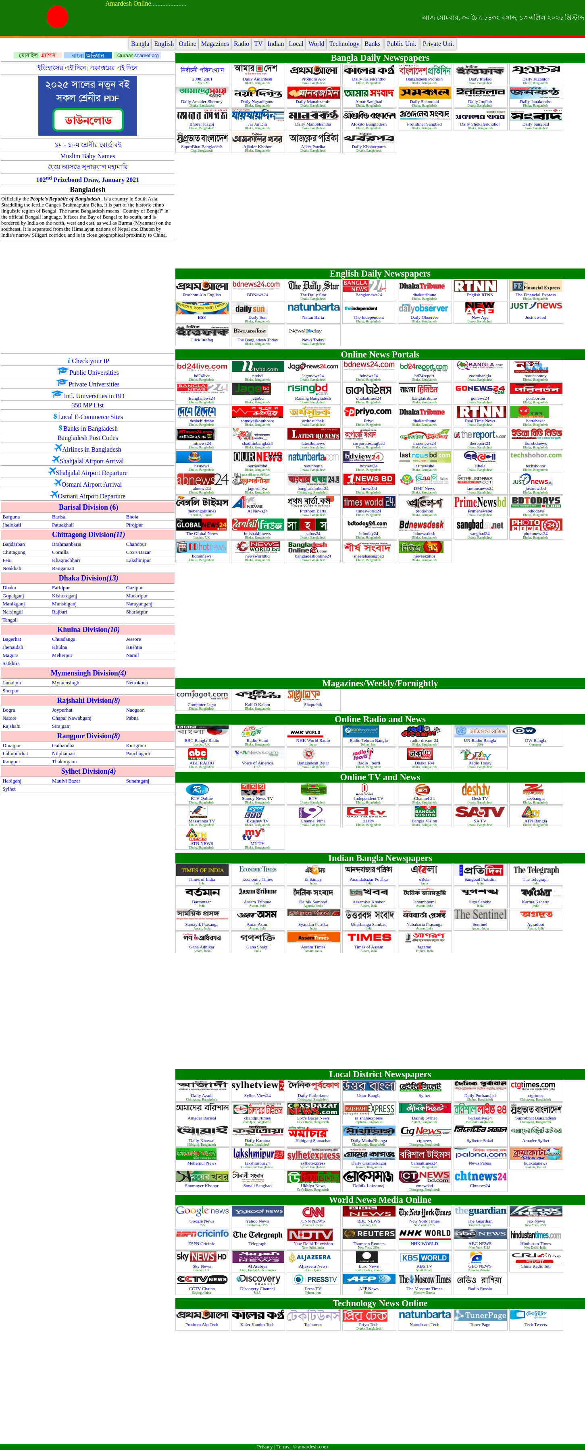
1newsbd (369, 488)
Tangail (10, 620)
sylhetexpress (313, 1163)
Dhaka (9, 588)
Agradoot (536, 924)
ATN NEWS (202, 843)
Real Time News (480, 420)
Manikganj (13, 604)
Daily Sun (258, 317)
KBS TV (424, 1266)
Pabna (132, 718)
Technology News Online (380, 1303)
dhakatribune (424, 294)
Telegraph (257, 1243)
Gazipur (134, 588)
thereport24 (480, 443)
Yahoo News (258, 1221)
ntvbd (258, 375)
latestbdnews (314, 443)
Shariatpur (137, 612)
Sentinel (480, 924)
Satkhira (11, 663)
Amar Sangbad (369, 101)
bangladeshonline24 (313, 556)
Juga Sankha (480, 901)
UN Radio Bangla (481, 740)
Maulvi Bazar (66, 781)
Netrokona (137, 683)
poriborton (536, 398)
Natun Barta (313, 317)
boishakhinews (258, 533)
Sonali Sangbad (258, 1185)
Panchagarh (138, 753)
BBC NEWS (369, 1221)
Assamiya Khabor (369, 901)
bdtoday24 (369, 533)
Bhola (132, 517)
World (316, 43)
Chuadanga (63, 639)
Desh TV (480, 798)
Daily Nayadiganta (258, 101)
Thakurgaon (64, 761)
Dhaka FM (425, 762)
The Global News (202, 533)
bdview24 (369, 465)
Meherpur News (202, 1163)
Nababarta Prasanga (424, 924)
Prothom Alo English (202, 294)
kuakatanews (536, 1163)
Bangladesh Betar (313, 762)
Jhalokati (11, 525)
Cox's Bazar (138, 552)
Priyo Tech (369, 1324)
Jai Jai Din (258, 124)
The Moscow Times (424, 1288)
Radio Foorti (369, 762)
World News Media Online (380, 1200)
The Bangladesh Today (258, 339)
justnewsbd (536, 488)
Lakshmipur (138, 560)
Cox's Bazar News (314, 1117)
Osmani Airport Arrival (92, 484)
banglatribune (425, 398)
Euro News (369, 1266)
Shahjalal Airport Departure (92, 472)
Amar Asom (257, 924)
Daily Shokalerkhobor (480, 124)
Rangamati (63, 568)
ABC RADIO (202, 762)
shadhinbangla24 (258, 443)
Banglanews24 (369, 294)
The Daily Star (314, 294)
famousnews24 (480, 488)
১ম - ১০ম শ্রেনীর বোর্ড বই (87, 144)
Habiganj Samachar (314, 1140)
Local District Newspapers (380, 1074)
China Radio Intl (536, 1266)
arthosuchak (313, 420)
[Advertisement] (88, 296)
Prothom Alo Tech (202, 1324)
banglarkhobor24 (313, 488)
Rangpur (11, 761)
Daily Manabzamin (314, 101)
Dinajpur (11, 745)
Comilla (60, 552)
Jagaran (425, 946)
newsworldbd (258, 556)
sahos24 (314, 533)
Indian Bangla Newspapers (380, 858)
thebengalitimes (202, 510)
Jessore (133, 639)
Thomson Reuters (369, 1243)
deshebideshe (202, 420)
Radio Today (480, 762)
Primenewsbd (480, 510)
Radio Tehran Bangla (369, 740)
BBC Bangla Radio (202, 740)
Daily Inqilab (480, 101)
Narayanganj (139, 604)
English (164, 43)
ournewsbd (258, 465)
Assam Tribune (258, 901)
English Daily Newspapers (380, 274)
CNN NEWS (314, 1221)
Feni (7, 560)
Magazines (215, 43)
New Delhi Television (314, 1243)
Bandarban (13, 544)
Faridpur (61, 588)
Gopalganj (13, 596)
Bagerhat (11, 639)
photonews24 (536, 533)
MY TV (258, 843)
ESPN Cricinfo (202, 1243)
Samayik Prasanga (202, 924)
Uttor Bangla (369, 1095)
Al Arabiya (258, 1266)
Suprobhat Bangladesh (536, 1117)
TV (258, 43)
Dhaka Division (89, 578)
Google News (202, 1221)
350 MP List (88, 405)
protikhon (425, 510)
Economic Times (258, 879)
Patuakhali (63, 525)
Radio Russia (480, 1288)
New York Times (425, 1221)
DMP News (425, 488)
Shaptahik (313, 704)
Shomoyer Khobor (202, 1185)
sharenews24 (425, 443)
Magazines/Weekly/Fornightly (380, 683)
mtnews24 (202, 443)
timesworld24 (369, 510)
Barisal (59, 517)
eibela (481, 465)
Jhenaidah (12, 647)
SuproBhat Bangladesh (202, 146)
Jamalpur (11, 683)
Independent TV (369, 798)
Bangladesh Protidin (425, 78)
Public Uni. (401, 43)
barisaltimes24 (425, 1163)
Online (187, 43)
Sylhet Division (88, 771)
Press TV (314, 1288)
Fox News (536, 1221)
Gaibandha (63, 745)
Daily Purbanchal (480, 1095)
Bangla (140, 43)
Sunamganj (138, 781)
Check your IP (90, 360)
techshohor (536, 465)
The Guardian (481, 1221)
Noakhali (11, 568)
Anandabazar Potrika (369, 879)
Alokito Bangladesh (369, 124)
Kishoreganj (64, 596)
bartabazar (536, 420)
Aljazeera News (314, 1266)
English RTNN (480, 294)
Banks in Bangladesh (90, 428)
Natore (9, 718)
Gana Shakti (258, 946)
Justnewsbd (536, 317)
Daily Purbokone (314, 1095)
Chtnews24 (480, 1185)
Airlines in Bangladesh (91, 449)
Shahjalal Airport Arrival (92, 461)
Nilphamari (63, 753)
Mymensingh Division (89, 673)
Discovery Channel (258, 1288)
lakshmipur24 (258, 1163)
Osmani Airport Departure (92, 496)
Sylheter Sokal (480, 1140)
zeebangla (536, 798)
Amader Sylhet (536, 1140)
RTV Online (202, 798)
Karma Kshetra (536, 901)
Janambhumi (425, 901)
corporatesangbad (369, 443)
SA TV (480, 820)
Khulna (59, 647)
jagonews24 (313, 375)
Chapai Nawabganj (72, 718)
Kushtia (134, 647)
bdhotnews (202, 556)
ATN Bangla (536, 820)
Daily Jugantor (536, 78)
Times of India (202, 879)
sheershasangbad (369, 556)
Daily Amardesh (258, 78)
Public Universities (94, 372)
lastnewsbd (425, 465)
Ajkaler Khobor (258, 146)
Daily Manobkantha (313, 124)
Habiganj (11, 781)
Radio (241, 43)
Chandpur (136, 544)
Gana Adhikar (202, 946)
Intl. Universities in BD (94, 395)
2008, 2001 (202, 78)
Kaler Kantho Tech (258, 1324)
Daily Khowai (202, 1140)
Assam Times (313, 946)
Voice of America (258, 762)
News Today (314, 339)
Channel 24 (425, 798)
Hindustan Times (536, 1243)
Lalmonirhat (15, 753)
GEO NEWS (480, 1266)
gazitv (369, 820)
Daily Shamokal (425, 101)
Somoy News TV (258, 798)
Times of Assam (369, 946)
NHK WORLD (425, 1243)
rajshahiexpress (369, 1117)
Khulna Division (88, 630)
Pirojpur (134, 525)
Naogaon (135, 710)
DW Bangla (536, 740)
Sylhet (9, 789)
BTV (314, 798)
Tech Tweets (536, 1324)
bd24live (202, 375)
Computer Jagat (202, 704)
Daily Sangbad (536, 124)
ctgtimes (536, 1095)
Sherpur (10, 691)
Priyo (369, 420)
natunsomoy (536, 375)
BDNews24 (258, 294)
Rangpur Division (88, 736)
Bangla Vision (425, 820)
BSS (202, 317)
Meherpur (62, 655)
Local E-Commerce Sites (90, 416)
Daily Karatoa (258, 1140)
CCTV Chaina (202, 1288)
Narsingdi (12, 612)
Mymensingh (65, 683)
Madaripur (137, 596)
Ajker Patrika (314, 146)
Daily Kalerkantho (369, 78)
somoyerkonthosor (258, 420)
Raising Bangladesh (313, 398)
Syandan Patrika (313, 924)
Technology (344, 43)
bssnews (202, 465)
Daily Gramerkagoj (369, 1163)
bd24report (424, 375)
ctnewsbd (425, 1185)
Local (296, 43)
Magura (10, 655)
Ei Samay (313, 879)
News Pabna (480, 1163)
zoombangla (480, 375)
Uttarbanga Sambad (369, 924)
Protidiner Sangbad (425, 124)
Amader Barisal (202, 1117)
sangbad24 (480, 533)
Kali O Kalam (258, 704)
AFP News (369, 1288)
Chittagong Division (88, 535)
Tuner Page (480, 1324)
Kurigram (136, 745)
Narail (132, 655)
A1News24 (258, 510)
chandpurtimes (258, 1117)
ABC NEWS (480, 1243)
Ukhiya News (314, 1185)
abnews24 (202, 488)
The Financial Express (536, 294)
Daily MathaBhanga (369, 1140)
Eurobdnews (536, 443)
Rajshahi (11, 726)
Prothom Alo (314, 78)
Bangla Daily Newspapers (380, 58)
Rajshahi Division (88, 700)
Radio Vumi (258, 740)
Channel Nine (314, 820)
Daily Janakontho (536, 101)
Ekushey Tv (258, 820)
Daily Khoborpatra (369, 146)
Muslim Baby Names (87, 156)
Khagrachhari (66, 560)
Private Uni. (438, 43)
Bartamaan (202, 901)
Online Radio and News (380, 719)
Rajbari (59, 612)
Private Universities (94, 384)
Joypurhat (62, 710)
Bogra (8, 710)
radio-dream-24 (424, 740)
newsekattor (425, 556)
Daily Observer (424, 317)
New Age (481, 317)
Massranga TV (203, 820)
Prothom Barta (313, 510)
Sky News (202, 1266)
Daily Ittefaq (480, 78)
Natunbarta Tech (425, 1324)
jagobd (257, 398)
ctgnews (425, 1140)
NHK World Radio (313, 740)
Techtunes (313, 1324)
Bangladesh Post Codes (87, 437)
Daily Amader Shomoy (202, 101)
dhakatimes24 (369, 398)
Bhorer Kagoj (202, 124)
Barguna (11, 517)
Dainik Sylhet (425, 1117)
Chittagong (13, 552)
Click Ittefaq (202, 339)
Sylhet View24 (258, 1095)
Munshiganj (64, 604)
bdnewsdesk (424, 533)
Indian (276, 43)
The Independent (369, 317)
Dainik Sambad (313, 901)
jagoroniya (258, 488)
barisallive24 (480, 1117)
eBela (425, 879)
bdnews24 (369, 375)
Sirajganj (61, 726)
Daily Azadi (202, 1095)
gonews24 (480, 398)
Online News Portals (380, 354)
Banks (372, 43)
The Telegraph (536, 879)
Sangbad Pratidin (480, 879)
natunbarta (314, 465)
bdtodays (536, 510)
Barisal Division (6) (88, 507)
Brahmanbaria (66, 544)
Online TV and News (380, 777)
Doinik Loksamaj (369, 1185)
